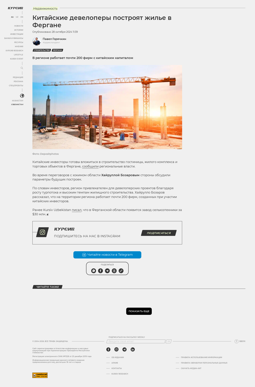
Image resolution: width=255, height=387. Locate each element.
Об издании (117, 357)
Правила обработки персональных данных (204, 363)
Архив (114, 363)
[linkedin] (133, 349)
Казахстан (17, 101)
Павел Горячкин (54, 39)
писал (76, 210)
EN (22, 17)
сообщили (90, 166)
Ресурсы (18, 42)
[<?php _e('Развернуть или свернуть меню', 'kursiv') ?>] (22, 96)
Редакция (18, 77)
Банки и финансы (13, 38)
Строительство (42, 50)
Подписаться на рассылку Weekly (127, 337)
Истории (18, 30)
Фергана (57, 50)
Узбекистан (17, 104)
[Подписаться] (168, 341)
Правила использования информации (201, 357)
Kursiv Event (16, 59)
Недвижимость (45, 8)
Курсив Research (14, 51)
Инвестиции (16, 34)
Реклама (18, 81)
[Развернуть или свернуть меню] (22, 68)
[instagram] (116, 349)
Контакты (116, 368)
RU (12, 17)
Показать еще (139, 311)
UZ (17, 17)
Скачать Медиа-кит (191, 368)
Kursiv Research (119, 374)
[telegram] (124, 349)
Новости (18, 26)
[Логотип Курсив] (15, 8)
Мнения (19, 46)
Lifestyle (18, 55)
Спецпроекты (16, 85)
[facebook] (108, 349)
